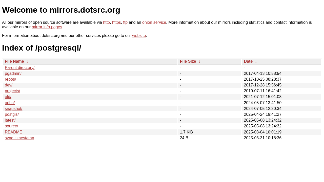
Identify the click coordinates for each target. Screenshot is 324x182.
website (139, 35)
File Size (188, 61)
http (106, 22)
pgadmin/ (13, 73)
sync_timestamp (19, 138)
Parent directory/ (19, 67)
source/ (11, 126)
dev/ (8, 85)
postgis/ (12, 114)
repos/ (10, 79)
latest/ (10, 120)
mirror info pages (47, 27)
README (13, 132)
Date (248, 61)
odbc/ (10, 103)
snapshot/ (13, 108)
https (116, 22)
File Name (14, 61)
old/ (8, 97)
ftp (125, 22)
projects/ (12, 91)
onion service (154, 22)
